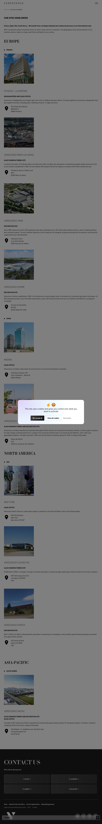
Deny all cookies (53, 418)
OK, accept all (37, 418)
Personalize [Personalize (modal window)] (67, 418)
